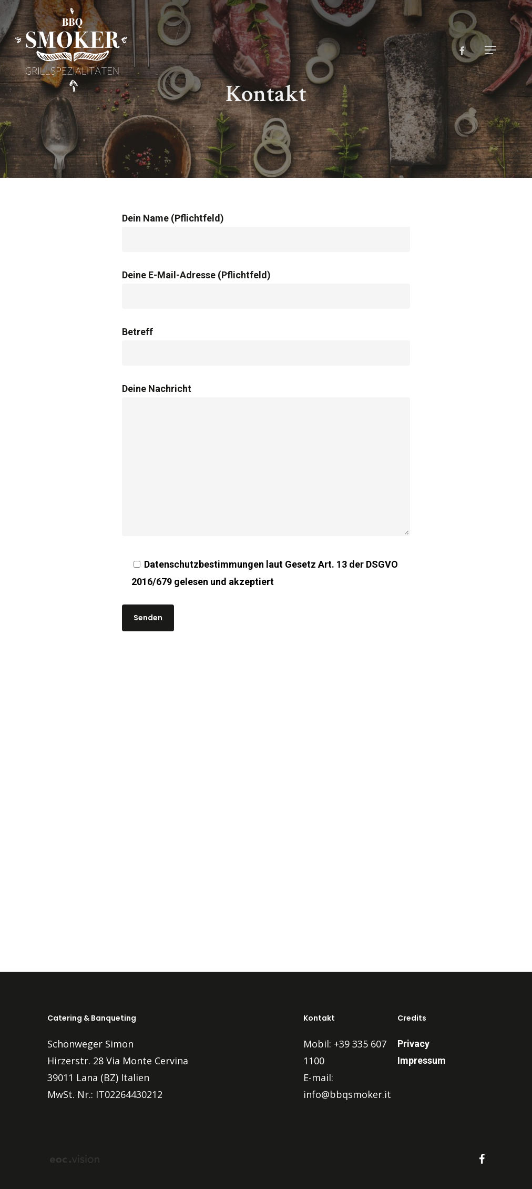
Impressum (421, 1060)
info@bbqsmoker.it (347, 1094)
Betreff (266, 346)
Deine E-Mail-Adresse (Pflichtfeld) (266, 289)
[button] (490, 50)
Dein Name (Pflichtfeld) (266, 232)
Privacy (413, 1043)
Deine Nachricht (266, 462)
